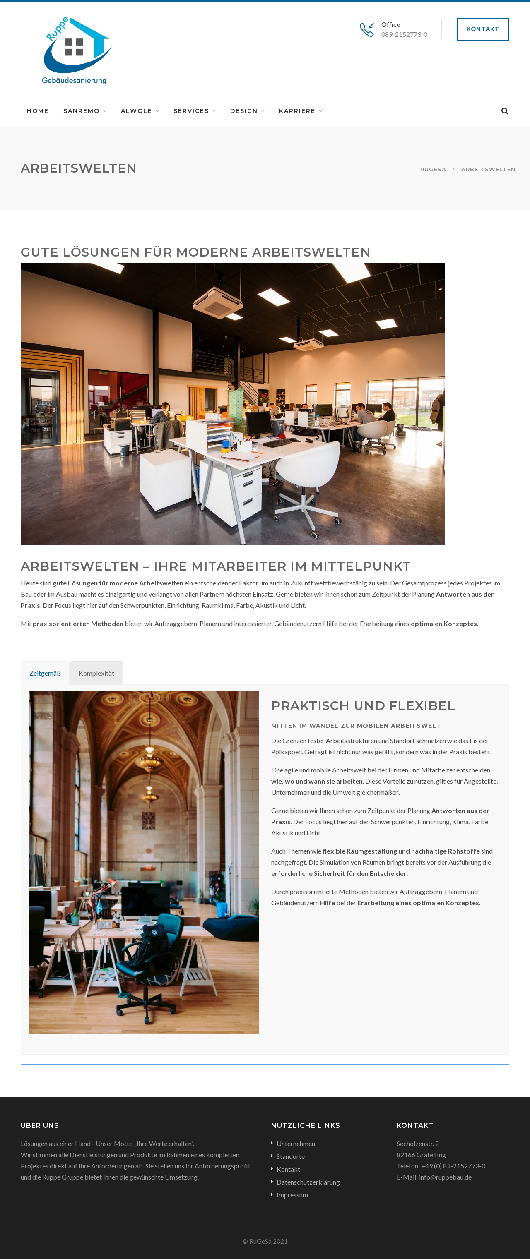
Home (38, 111)
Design (244, 111)
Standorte (291, 1156)
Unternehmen (296, 1143)
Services (191, 111)
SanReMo (81, 111)
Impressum (292, 1195)
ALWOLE (136, 111)
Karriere (297, 111)
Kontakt (483, 29)
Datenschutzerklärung (308, 1182)
